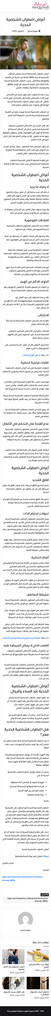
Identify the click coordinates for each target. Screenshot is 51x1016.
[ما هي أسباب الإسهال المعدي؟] (38, 983)
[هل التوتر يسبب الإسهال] (13, 983)
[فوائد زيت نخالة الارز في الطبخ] (38, 955)
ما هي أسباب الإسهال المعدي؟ (39, 993)
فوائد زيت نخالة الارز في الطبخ (39, 966)
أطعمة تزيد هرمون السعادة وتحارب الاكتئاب (21, 638)
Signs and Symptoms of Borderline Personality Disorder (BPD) (27, 900)
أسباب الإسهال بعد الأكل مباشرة (13, 968)
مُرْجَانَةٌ (46, 856)
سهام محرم (33, 31)
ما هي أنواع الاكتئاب (31, 355)
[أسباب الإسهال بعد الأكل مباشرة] (13, 956)
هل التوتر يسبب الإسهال (13, 992)
